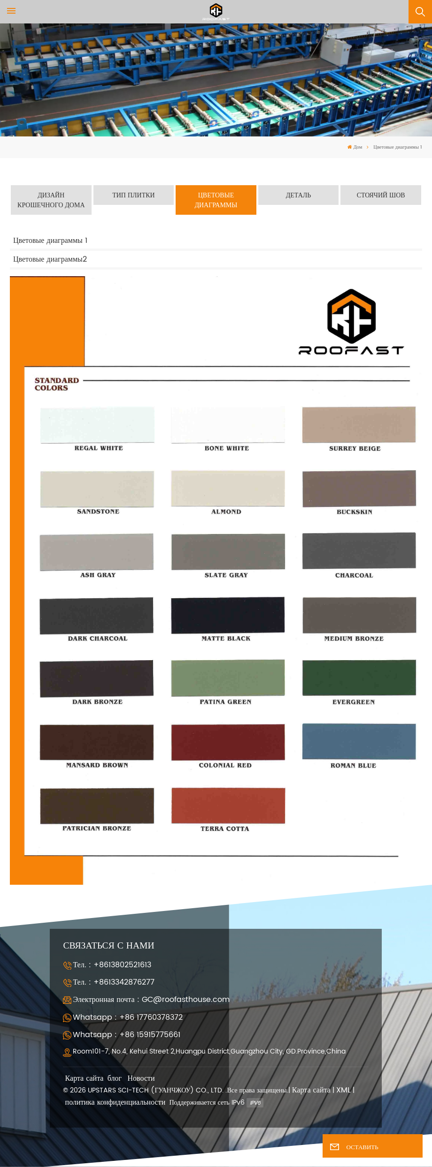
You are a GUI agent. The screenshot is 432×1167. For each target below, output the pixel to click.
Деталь (298, 195)
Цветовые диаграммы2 (50, 259)
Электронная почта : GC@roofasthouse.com (151, 1000)
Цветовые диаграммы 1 (50, 240)
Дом (355, 147)
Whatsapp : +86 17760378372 (128, 1017)
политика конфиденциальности (115, 1102)
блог (115, 1078)
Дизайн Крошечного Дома (51, 200)
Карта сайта (84, 1078)
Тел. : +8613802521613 (112, 965)
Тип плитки (133, 195)
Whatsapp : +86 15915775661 (126, 1035)
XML (343, 1090)
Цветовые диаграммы (215, 200)
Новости (141, 1078)
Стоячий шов (381, 195)
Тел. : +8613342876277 (113, 982)
